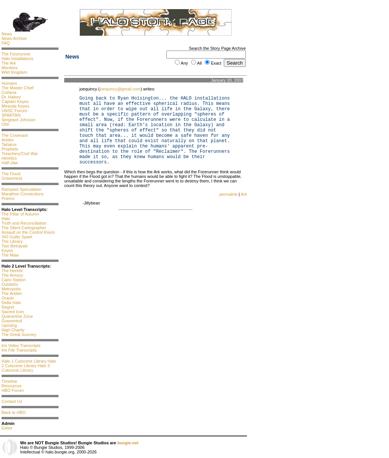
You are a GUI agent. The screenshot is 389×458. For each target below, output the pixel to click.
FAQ (6, 43)
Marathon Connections (23, 194)
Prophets (10, 149)
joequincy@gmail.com (120, 89)
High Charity (13, 330)
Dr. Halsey (11, 97)
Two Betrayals (15, 246)
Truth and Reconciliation (24, 223)
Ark (244, 194)
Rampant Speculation (21, 189)
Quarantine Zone (17, 316)
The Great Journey (19, 334)
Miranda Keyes (15, 106)
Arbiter (8, 140)
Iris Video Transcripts (21, 345)
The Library (12, 241)
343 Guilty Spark (17, 237)
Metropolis (11, 289)
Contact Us (12, 401)
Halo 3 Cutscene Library (26, 367)
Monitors (9, 67)
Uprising (9, 325)
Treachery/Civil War (20, 153)
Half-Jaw (10, 162)
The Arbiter (12, 293)
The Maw (10, 255)
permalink (228, 194)
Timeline (9, 381)
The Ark (9, 63)
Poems (8, 198)
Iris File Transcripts (19, 350)
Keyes (7, 250)
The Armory (12, 275)
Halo (6, 218)
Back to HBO (14, 412)
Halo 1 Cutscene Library (24, 361)
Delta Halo (11, 302)
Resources (12, 386)
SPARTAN (11, 115)
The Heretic (12, 270)
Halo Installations (17, 58)
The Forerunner (16, 54)
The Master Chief (17, 88)
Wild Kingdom (14, 72)
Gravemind (12, 178)
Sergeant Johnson (18, 119)
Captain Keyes (15, 101)
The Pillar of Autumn (20, 214)
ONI (5, 124)
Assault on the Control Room (28, 232)
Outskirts (10, 284)
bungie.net (128, 443)
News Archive (14, 38)
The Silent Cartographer (24, 227)
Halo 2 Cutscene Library (29, 363)
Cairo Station (14, 279)
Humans (9, 83)
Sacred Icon (13, 311)
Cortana (9, 92)
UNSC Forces (14, 110)
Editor (7, 428)
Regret (8, 307)
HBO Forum (13, 390)
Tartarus (9, 144)
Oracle (8, 298)
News (7, 34)
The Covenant (15, 135)
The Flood (11, 173)
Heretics (9, 158)
